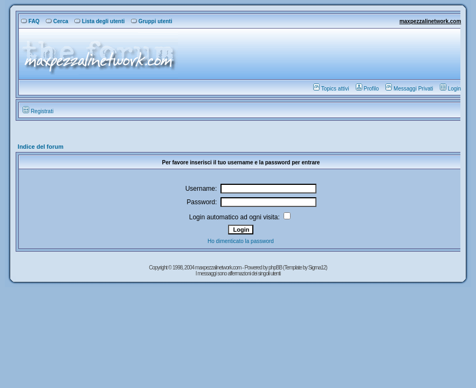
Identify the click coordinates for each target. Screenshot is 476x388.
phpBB (275, 268)
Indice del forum (41, 146)
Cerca (57, 21)
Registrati (38, 111)
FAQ (30, 21)
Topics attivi (331, 89)
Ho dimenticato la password (241, 241)
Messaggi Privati (409, 89)
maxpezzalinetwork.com (430, 21)
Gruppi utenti (152, 21)
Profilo (367, 89)
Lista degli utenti (99, 21)
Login (450, 89)
